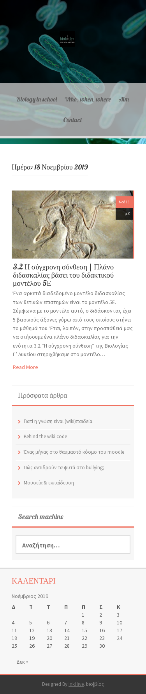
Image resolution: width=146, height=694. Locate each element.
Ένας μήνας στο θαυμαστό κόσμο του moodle (74, 452)
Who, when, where (88, 99)
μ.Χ (127, 213)
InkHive (76, 684)
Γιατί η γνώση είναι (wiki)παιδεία (58, 421)
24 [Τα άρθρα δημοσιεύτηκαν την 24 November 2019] (119, 638)
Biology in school (36, 99)
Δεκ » (22, 661)
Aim (124, 99)
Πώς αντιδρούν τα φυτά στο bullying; (64, 467)
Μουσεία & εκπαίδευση (49, 482)
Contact (72, 120)
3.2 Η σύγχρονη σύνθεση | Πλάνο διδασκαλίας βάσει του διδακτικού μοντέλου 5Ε (63, 275)
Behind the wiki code (45, 436)
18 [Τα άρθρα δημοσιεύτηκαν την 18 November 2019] (14, 638)
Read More (25, 367)
